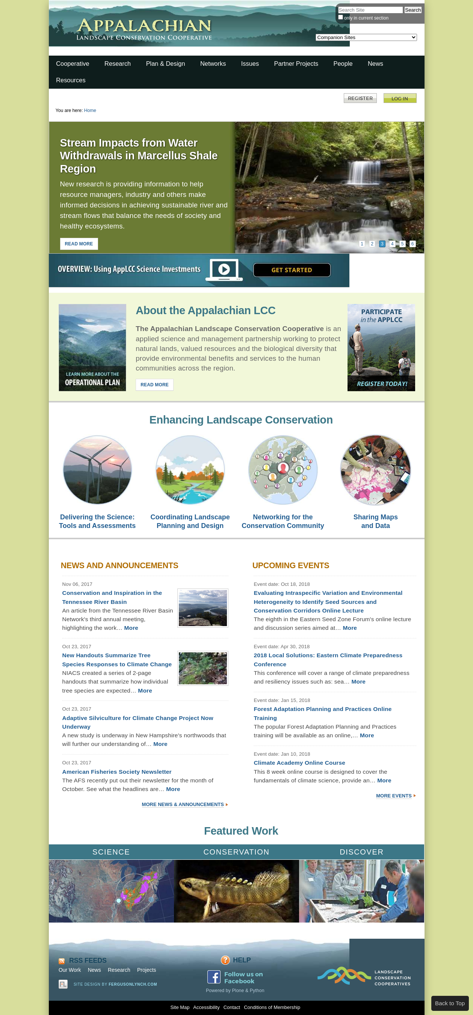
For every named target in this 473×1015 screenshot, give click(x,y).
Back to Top (450, 1003)
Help (242, 960)
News (375, 63)
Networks (213, 63)
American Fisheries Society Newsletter (117, 771)
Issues (250, 63)
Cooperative (72, 63)
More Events (394, 796)
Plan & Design (165, 63)
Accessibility (206, 1007)
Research (117, 63)
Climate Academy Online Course (299, 762)
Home (90, 110)
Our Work (70, 970)
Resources (70, 80)
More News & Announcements (183, 804)
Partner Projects (296, 63)
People (343, 63)
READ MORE (79, 244)
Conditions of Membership (272, 1007)
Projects (146, 970)
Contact (232, 1007)
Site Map (179, 1007)
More (131, 628)
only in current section (366, 18)
